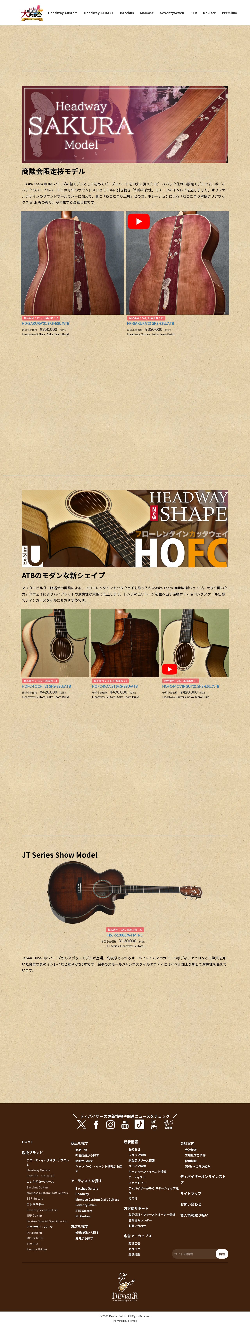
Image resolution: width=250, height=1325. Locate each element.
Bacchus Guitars (38, 1187)
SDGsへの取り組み (197, 1166)
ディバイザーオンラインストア (203, 1179)
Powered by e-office (125, 1320)
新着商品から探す (87, 1155)
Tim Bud (32, 1244)
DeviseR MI (34, 1232)
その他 (133, 1198)
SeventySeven (172, 12)
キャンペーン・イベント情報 (147, 1172)
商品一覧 (81, 1150)
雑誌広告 (134, 1243)
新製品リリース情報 (142, 1160)
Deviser (209, 12)
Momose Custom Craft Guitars (47, 1193)
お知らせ (134, 1149)
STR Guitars (35, 1198)
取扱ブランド (32, 1152)
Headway (82, 1194)
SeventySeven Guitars (42, 1210)
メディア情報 (137, 1166)
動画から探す (84, 1161)
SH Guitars (83, 1216)
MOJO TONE (35, 1238)
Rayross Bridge (37, 1249)
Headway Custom (63, 12)
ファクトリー (137, 1183)
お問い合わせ (137, 1226)
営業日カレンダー (140, 1220)
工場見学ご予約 (195, 1155)
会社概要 (191, 1150)
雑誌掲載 (134, 1254)
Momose (147, 12)
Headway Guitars (38, 1170)
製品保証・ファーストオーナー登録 (152, 1214)
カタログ (134, 1249)
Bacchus (127, 12)
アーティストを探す (86, 1180)
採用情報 (191, 1161)
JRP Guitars (35, 1215)
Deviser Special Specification (47, 1221)
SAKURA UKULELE (40, 1176)
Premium (229, 12)
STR (193, 12)
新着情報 (131, 1141)
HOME (27, 1141)
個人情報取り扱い (194, 1215)
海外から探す (84, 1238)
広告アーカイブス (138, 1235)
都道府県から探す (87, 1232)
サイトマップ (190, 1193)
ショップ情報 (137, 1155)
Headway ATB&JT (99, 12)
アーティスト (137, 1177)
